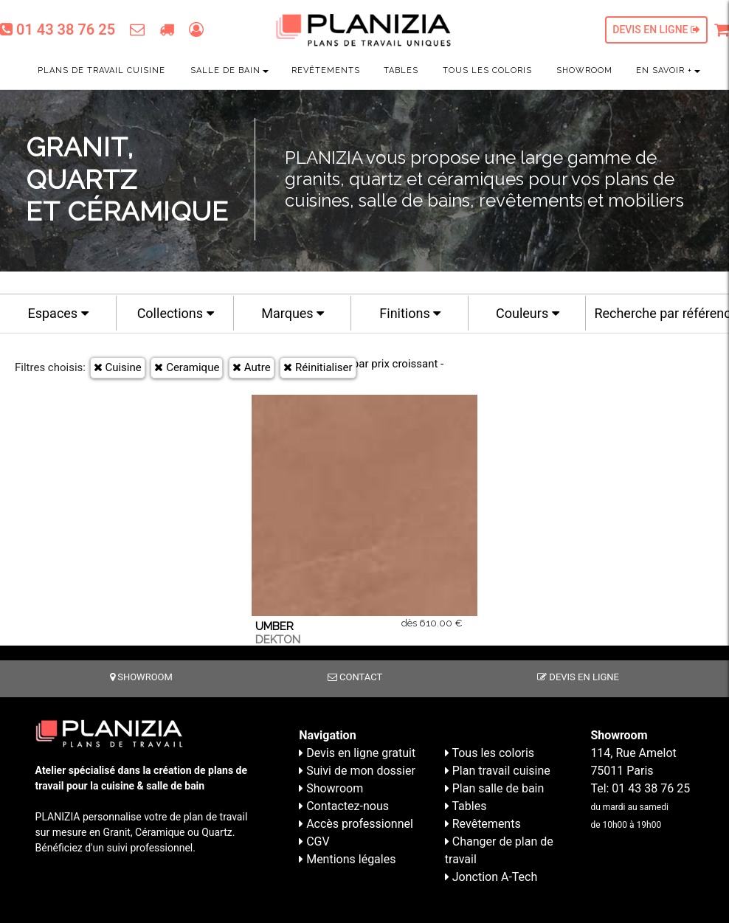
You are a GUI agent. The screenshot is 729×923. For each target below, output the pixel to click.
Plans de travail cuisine (101, 70)
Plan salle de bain (495, 788)
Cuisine (118, 367)
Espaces (57, 313)
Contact (355, 676)
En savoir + (664, 70)
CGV (314, 841)
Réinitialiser (317, 367)
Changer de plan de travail (499, 850)
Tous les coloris (487, 70)
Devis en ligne (656, 29)
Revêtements (325, 70)
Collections (175, 313)
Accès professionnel (356, 824)
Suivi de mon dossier (357, 771)
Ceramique (186, 367)
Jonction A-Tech (491, 877)
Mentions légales (347, 859)
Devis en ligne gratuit (357, 753)
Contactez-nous (344, 806)
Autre (251, 367)
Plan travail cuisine (497, 771)
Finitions (409, 313)
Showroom (584, 70)
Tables (401, 70)
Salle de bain (225, 70)
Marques (292, 313)
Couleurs (527, 313)
